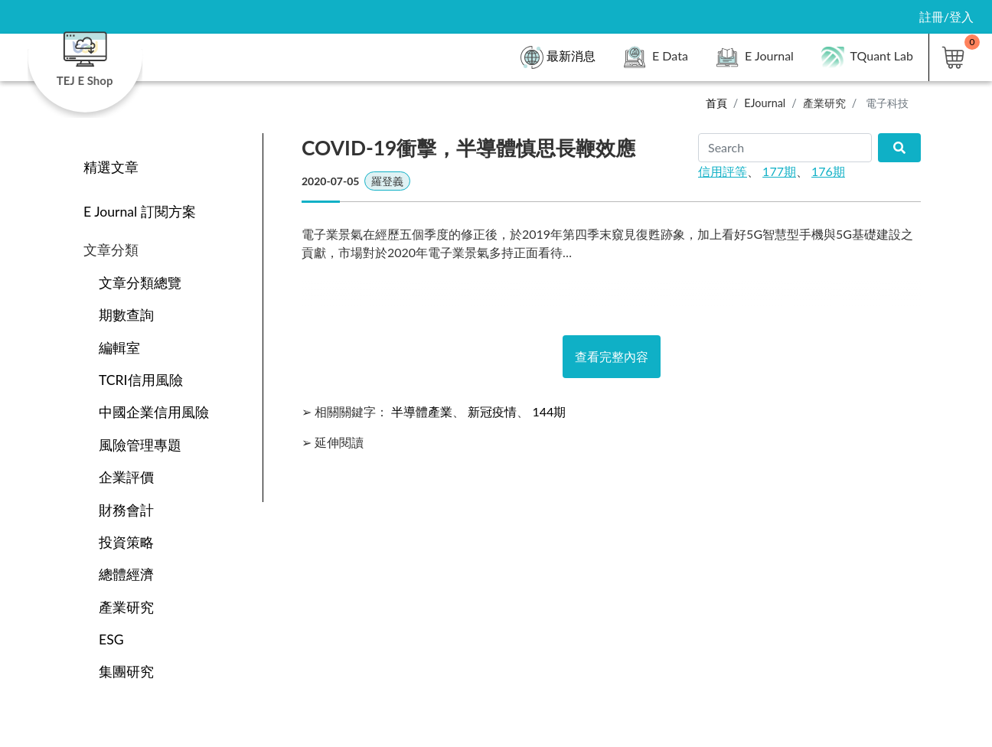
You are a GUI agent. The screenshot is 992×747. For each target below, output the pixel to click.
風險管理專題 (140, 445)
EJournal (764, 102)
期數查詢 (126, 315)
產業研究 (824, 102)
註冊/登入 (946, 16)
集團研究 (126, 672)
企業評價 (126, 477)
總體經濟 (126, 574)
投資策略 (126, 542)
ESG (111, 639)
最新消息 (558, 57)
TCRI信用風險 (141, 380)
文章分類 (111, 250)
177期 (779, 171)
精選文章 (111, 167)
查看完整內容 (611, 356)
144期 (549, 411)
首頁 (716, 102)
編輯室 (119, 348)
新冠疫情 (492, 411)
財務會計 (126, 510)
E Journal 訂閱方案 (139, 212)
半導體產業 (421, 411)
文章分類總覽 (140, 283)
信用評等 (722, 171)
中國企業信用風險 (154, 412)
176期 (828, 171)
